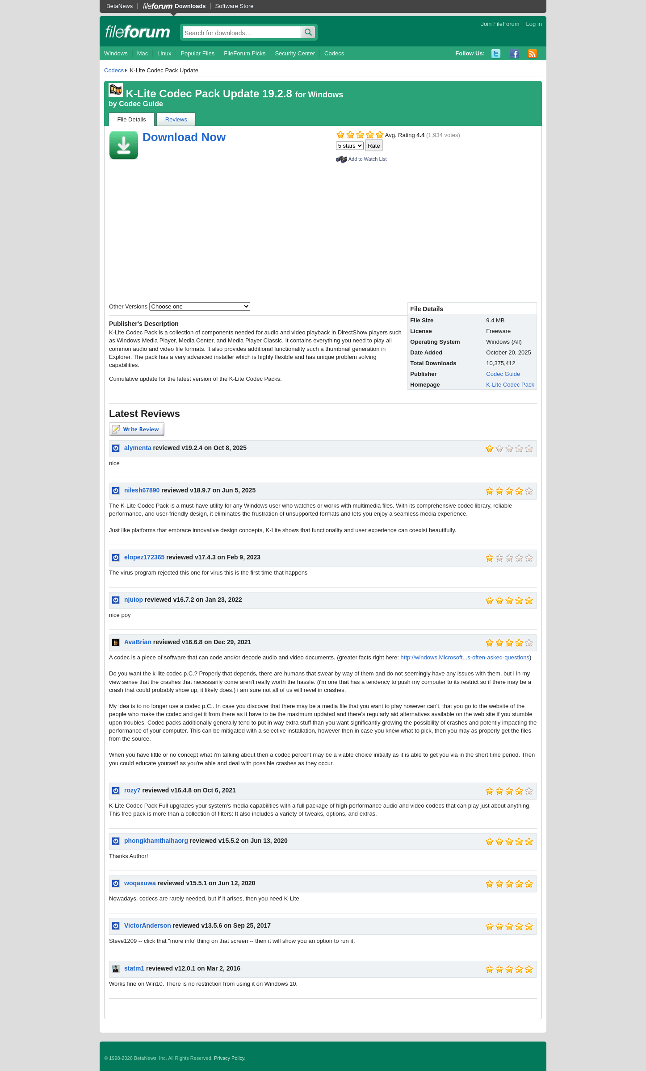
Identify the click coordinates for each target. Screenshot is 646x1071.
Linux (164, 53)
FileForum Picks (244, 53)
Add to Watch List (367, 159)
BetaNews (119, 6)
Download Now (184, 137)
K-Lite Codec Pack (510, 384)
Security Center (295, 53)
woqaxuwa (140, 883)
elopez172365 (144, 557)
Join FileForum (500, 24)
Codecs (334, 53)
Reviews (176, 119)
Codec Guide (141, 104)
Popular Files (197, 53)
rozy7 (132, 790)
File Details (131, 119)
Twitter (496, 53)
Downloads (190, 6)
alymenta (137, 447)
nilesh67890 (141, 490)
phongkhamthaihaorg (156, 840)
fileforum (138, 31)
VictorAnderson (147, 925)
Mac (142, 53)
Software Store (234, 6)
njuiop (133, 599)
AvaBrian (137, 642)
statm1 (134, 968)
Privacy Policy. (230, 1058)
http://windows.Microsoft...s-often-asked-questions (465, 657)
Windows (116, 53)
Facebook (514, 53)
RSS (532, 53)
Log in (534, 24)
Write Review (136, 429)
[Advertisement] (323, 235)
